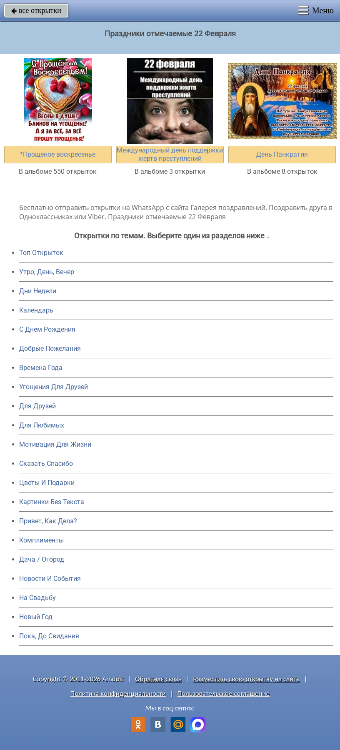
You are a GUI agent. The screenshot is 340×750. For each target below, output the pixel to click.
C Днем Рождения (47, 329)
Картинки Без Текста (51, 502)
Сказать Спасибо (46, 464)
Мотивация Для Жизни (55, 444)
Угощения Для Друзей (53, 387)
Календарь (36, 310)
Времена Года (40, 368)
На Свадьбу (37, 598)
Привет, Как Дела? (48, 521)
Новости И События (50, 578)
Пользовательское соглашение (224, 693)
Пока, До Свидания (49, 636)
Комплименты (41, 540)
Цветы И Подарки (47, 483)
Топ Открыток (41, 253)
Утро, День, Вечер (46, 272)
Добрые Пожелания (50, 348)
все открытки (36, 10)
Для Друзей (37, 406)
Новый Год (35, 617)
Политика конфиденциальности (118, 693)
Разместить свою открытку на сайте (246, 679)
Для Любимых (41, 425)
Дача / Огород (41, 559)
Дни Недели (37, 291)
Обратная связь (158, 679)
